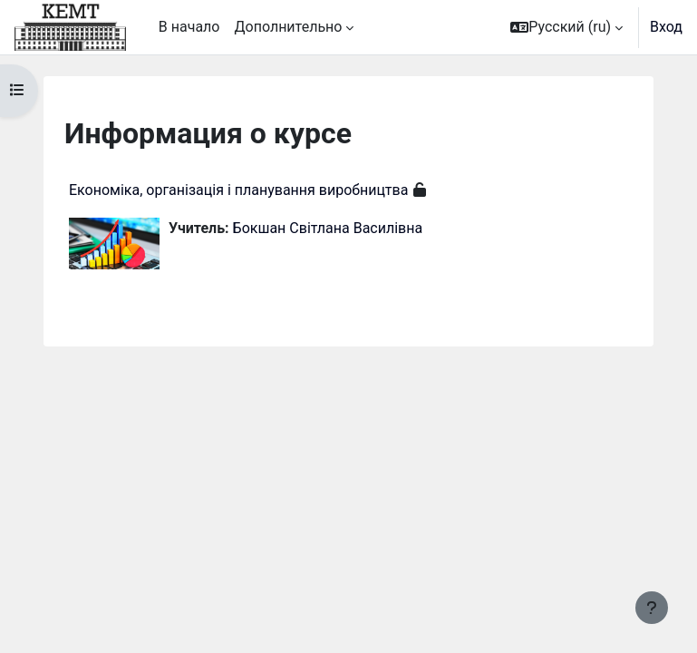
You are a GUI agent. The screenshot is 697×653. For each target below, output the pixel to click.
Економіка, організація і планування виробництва (238, 190)
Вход (666, 26)
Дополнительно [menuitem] (288, 26)
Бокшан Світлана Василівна (328, 228)
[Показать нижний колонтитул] (651, 607)
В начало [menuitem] (189, 26)
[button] (566, 27)
